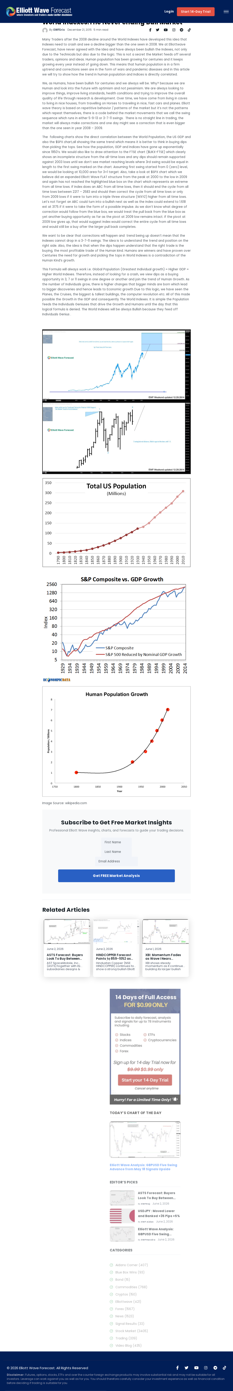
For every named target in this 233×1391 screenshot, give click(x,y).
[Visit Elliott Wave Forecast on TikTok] (224, 1368)
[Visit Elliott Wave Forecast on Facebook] (177, 1368)
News (160, 1316)
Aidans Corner (167, 1265)
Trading (162, 1338)
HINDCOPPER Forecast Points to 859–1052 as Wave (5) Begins (107, 958)
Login (169, 11)
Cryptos (161, 1294)
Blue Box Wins (165, 1272)
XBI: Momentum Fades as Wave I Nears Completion (157, 958)
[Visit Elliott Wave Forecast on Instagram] (206, 1368)
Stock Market (167, 1331)
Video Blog (164, 1345)
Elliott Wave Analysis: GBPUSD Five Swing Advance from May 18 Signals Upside (179, 1167)
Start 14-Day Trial (196, 12)
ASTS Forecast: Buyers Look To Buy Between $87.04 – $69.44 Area (59, 958)
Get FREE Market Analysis (110, 875)
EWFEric (53, 30)
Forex (160, 1309)
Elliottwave (164, 1301)
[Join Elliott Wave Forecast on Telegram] (215, 1368)
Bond (158, 1279)
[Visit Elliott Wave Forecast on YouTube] (196, 1368)
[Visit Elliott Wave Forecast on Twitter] (186, 1368)
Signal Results (165, 1323)
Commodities (167, 1287)
